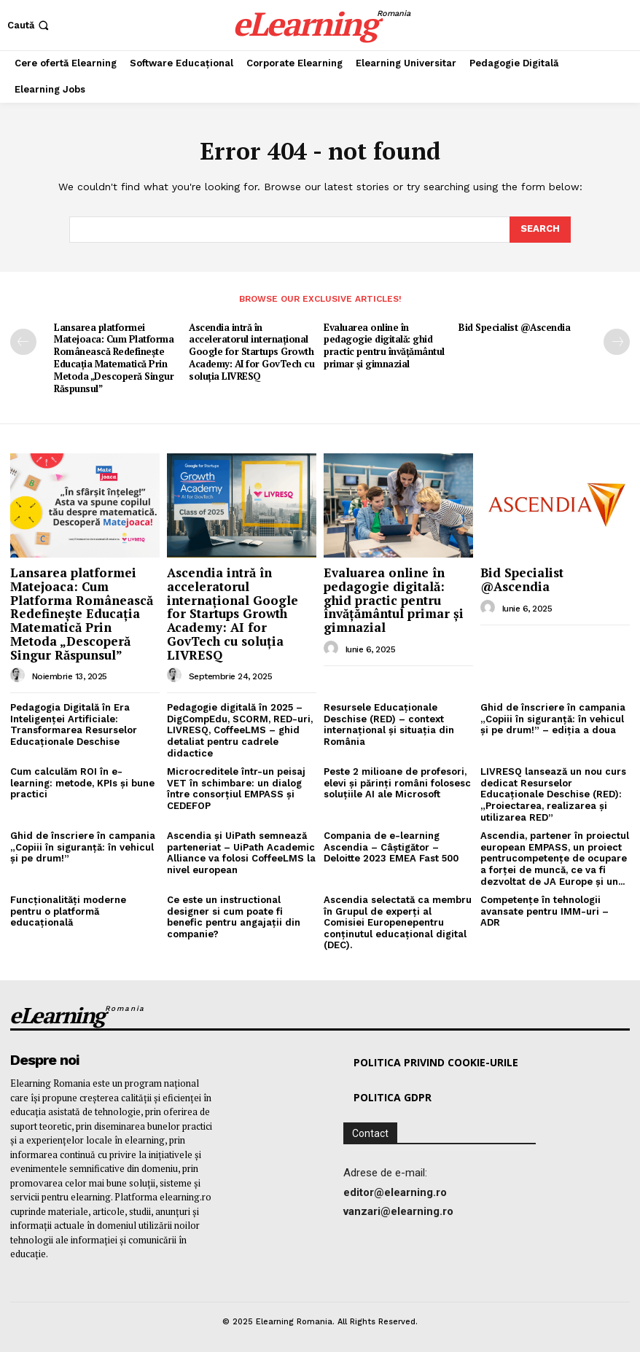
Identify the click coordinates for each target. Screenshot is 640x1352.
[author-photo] (19, 676)
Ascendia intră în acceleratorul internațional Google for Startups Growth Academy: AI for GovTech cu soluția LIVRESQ (251, 352)
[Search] (540, 229)
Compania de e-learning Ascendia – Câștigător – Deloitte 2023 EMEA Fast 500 (391, 847)
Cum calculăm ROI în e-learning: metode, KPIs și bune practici (82, 783)
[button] (29, 25)
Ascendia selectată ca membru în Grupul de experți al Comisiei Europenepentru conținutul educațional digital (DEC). (398, 922)
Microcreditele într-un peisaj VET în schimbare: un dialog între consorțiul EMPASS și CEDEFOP (236, 788)
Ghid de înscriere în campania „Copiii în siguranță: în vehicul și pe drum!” (82, 847)
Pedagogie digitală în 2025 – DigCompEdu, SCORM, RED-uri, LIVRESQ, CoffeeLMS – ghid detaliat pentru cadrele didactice (240, 730)
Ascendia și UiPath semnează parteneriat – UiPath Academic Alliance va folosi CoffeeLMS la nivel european (241, 852)
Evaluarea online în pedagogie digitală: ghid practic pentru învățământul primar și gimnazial (384, 346)
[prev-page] (23, 342)
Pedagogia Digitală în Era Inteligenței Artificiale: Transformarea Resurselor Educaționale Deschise (73, 724)
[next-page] (617, 342)
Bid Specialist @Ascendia (514, 327)
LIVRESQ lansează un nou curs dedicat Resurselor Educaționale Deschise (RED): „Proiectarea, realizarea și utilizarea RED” (553, 794)
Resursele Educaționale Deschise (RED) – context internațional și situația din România (389, 724)
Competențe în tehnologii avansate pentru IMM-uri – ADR (544, 911)
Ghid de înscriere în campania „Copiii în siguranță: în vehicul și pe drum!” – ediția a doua (552, 718)
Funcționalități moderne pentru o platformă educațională (68, 911)
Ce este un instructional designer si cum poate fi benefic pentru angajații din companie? (233, 916)
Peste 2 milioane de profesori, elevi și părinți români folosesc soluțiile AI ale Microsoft (397, 783)
